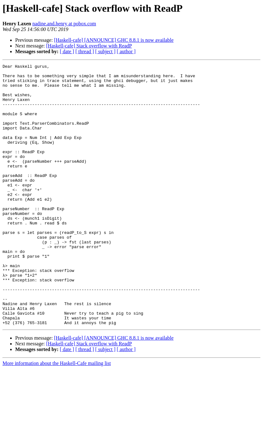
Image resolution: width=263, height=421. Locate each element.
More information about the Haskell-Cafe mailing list (57, 415)
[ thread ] (84, 51)
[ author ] (126, 51)
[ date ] (67, 51)
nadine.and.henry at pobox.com (64, 23)
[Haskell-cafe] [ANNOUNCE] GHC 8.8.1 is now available (114, 40)
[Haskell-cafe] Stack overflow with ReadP (89, 45)
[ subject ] (105, 51)
